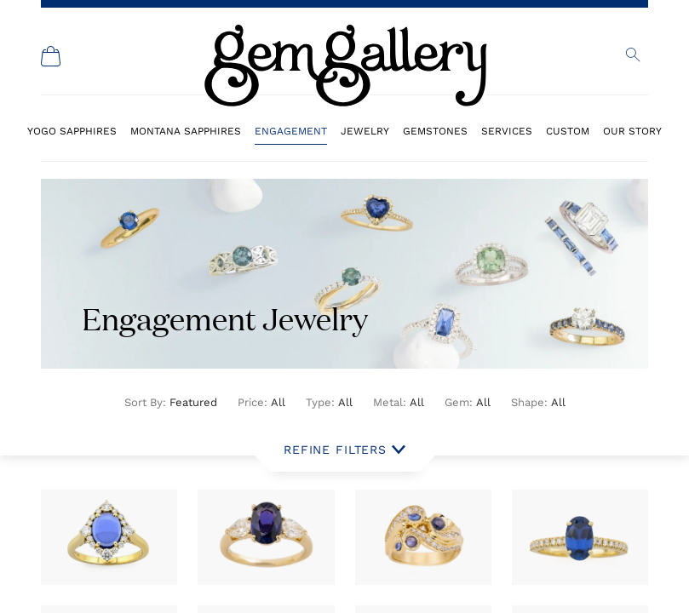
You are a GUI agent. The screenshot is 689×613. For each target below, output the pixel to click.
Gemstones (435, 130)
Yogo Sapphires (72, 130)
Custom (567, 130)
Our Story (632, 130)
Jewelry (365, 130)
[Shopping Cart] (51, 56)
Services (506, 130)
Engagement (291, 130)
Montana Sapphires (185, 130)
